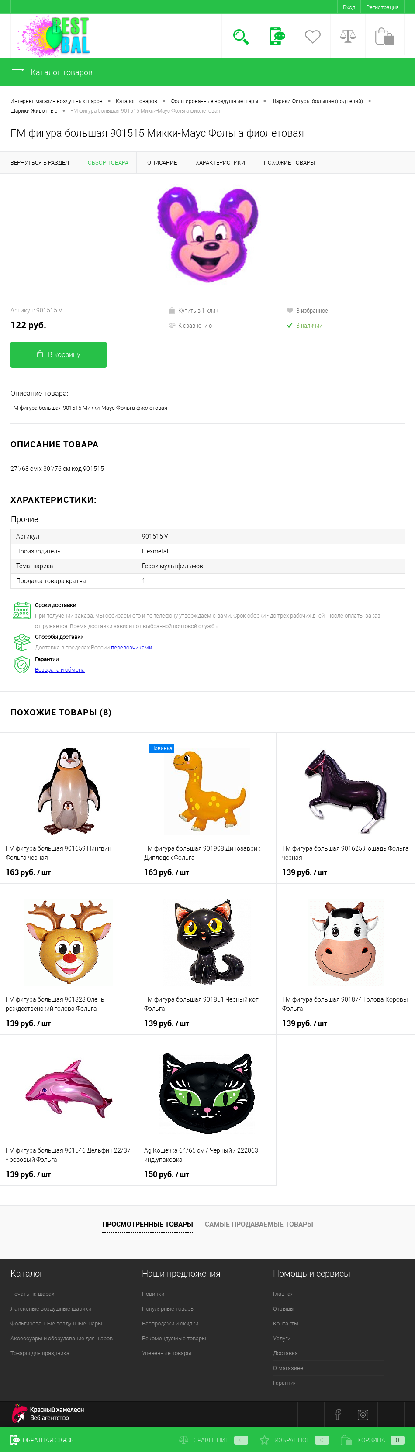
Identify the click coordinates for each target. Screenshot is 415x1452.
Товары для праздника (39, 1353)
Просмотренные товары (147, 1224)
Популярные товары (168, 1308)
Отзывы (283, 1308)
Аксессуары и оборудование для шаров (61, 1338)
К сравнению (190, 325)
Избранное (294, 1440)
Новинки (153, 1294)
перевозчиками (131, 647)
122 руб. (28, 325)
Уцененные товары (166, 1353)
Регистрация (382, 7)
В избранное (307, 310)
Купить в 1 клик (193, 310)
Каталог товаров (51, 72)
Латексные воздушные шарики (50, 1308)
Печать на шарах (32, 1294)
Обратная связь (42, 1440)
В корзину (58, 354)
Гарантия (285, 1383)
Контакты (285, 1323)
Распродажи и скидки (170, 1323)
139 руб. (304, 872)
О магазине (288, 1368)
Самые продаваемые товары (259, 1224)
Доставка (285, 1353)
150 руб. (166, 1174)
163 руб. (28, 872)
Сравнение (213, 1440)
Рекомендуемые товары (174, 1338)
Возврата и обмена (60, 669)
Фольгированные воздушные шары (56, 1323)
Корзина (373, 1440)
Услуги (281, 1338)
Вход (349, 7)
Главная (283, 1294)
